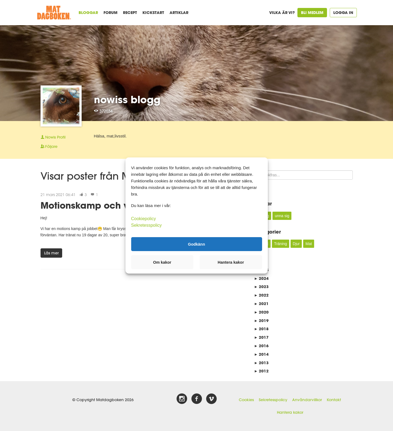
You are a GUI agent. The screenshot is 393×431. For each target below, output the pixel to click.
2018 (261, 328)
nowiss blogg (127, 99)
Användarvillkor (307, 399)
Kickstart (153, 12)
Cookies (246, 399)
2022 (261, 295)
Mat (308, 244)
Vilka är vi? (282, 12)
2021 (261, 303)
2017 (261, 337)
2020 (261, 312)
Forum (110, 12)
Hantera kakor (290, 412)
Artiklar (179, 12)
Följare (49, 146)
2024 (261, 278)
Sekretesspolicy (273, 399)
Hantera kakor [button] (231, 262)
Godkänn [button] (196, 244)
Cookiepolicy (143, 218)
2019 (261, 320)
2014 (261, 354)
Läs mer (51, 253)
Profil (53, 137)
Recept (130, 12)
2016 (261, 345)
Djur (296, 244)
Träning (280, 244)
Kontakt (334, 399)
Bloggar (88, 12)
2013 (261, 362)
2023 (261, 286)
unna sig (282, 216)
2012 (261, 370)
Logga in (343, 12)
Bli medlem (312, 12)
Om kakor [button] (162, 262)
